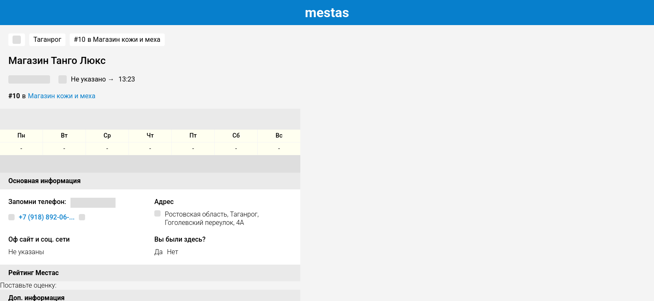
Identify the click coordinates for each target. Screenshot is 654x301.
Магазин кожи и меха (62, 96)
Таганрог (47, 39)
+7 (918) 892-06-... (47, 217)
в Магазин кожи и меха (117, 40)
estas (327, 12)
